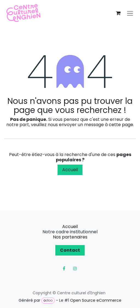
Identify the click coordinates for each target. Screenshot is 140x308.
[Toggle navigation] (130, 13)
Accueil (70, 170)
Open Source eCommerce (95, 300)
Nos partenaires (70, 237)
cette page (121, 124)
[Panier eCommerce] (118, 13)
